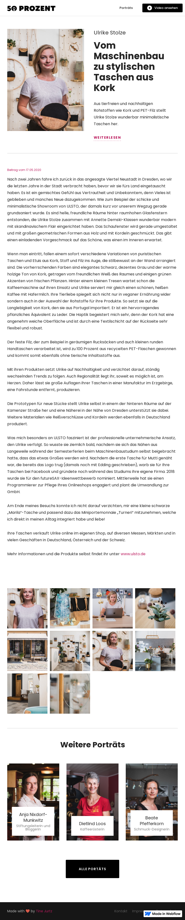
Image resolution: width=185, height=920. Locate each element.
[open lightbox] (162, 8)
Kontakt (120, 911)
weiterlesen (107, 137)
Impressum (141, 911)
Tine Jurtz (44, 911)
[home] (31, 8)
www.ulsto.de (133, 554)
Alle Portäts (92, 869)
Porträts (126, 8)
